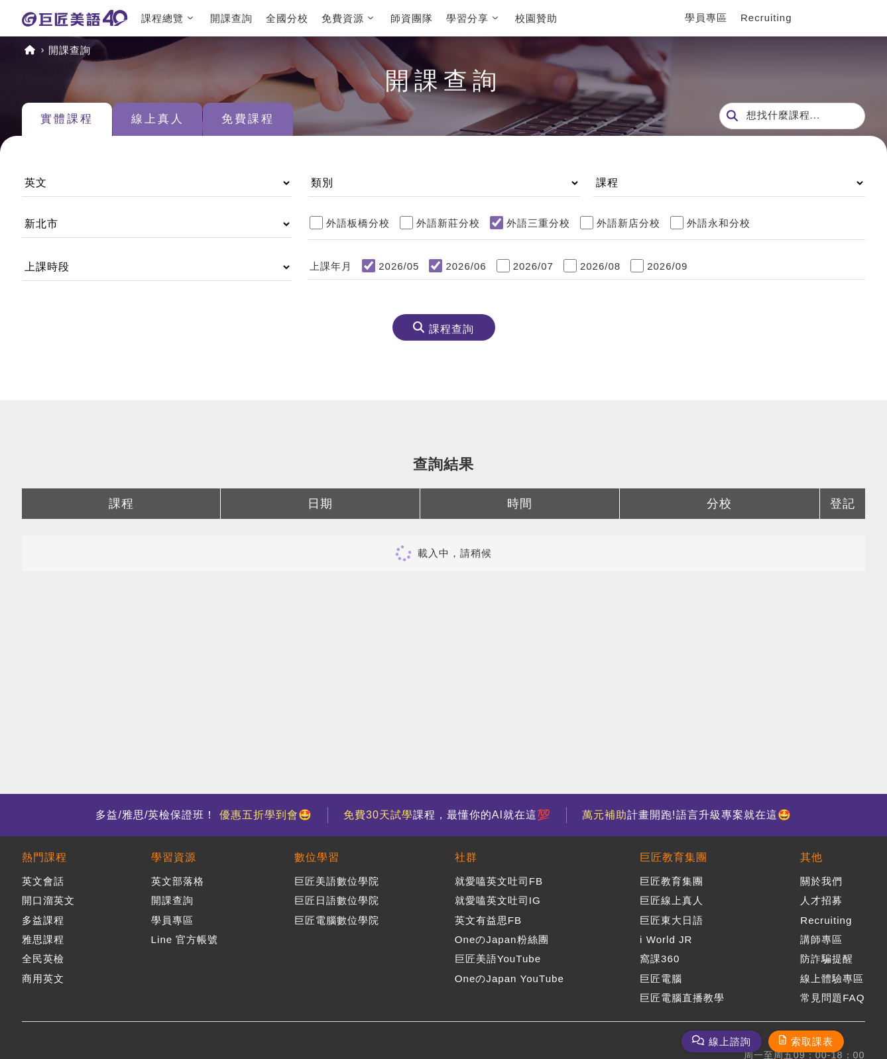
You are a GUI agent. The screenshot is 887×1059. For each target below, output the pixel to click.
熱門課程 (44, 857)
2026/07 (533, 266)
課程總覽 (162, 18)
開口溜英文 (48, 899)
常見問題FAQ (832, 995)
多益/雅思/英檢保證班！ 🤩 (201, 814)
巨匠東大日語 (671, 918)
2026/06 (465, 266)
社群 (465, 857)
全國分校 (287, 18)
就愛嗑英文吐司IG (497, 899)
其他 (811, 857)
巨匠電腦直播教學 (682, 995)
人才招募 (821, 899)
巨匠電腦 (661, 975)
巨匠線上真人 (671, 899)
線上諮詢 (730, 1041)
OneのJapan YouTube (509, 975)
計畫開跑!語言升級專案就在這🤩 (689, 814)
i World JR (666, 938)
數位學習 (316, 857)
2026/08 (600, 266)
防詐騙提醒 (826, 957)
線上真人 (166, 120)
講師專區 (821, 938)
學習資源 (173, 857)
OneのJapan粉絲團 (501, 938)
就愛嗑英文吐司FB (498, 881)
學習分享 (467, 18)
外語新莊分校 (448, 223)
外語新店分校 (628, 223)
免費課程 (262, 120)
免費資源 (343, 18)
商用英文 (43, 975)
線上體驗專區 (832, 975)
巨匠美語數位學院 (336, 881)
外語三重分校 (538, 223)
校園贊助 (536, 18)
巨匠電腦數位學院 (336, 918)
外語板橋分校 (358, 223)
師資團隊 (411, 18)
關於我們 (821, 881)
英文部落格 (177, 881)
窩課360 (660, 957)
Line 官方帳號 (184, 938)
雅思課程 (43, 938)
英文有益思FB (487, 918)
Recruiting (766, 17)
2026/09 (667, 266)
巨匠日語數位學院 (336, 899)
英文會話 (43, 881)
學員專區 (706, 17)
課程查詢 (451, 329)
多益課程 (43, 918)
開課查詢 (231, 18)
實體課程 (69, 120)
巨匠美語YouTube (497, 957)
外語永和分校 (718, 223)
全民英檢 (43, 957)
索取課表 (812, 1041)
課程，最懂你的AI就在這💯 (447, 814)
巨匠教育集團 (673, 857)
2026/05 (399, 266)
